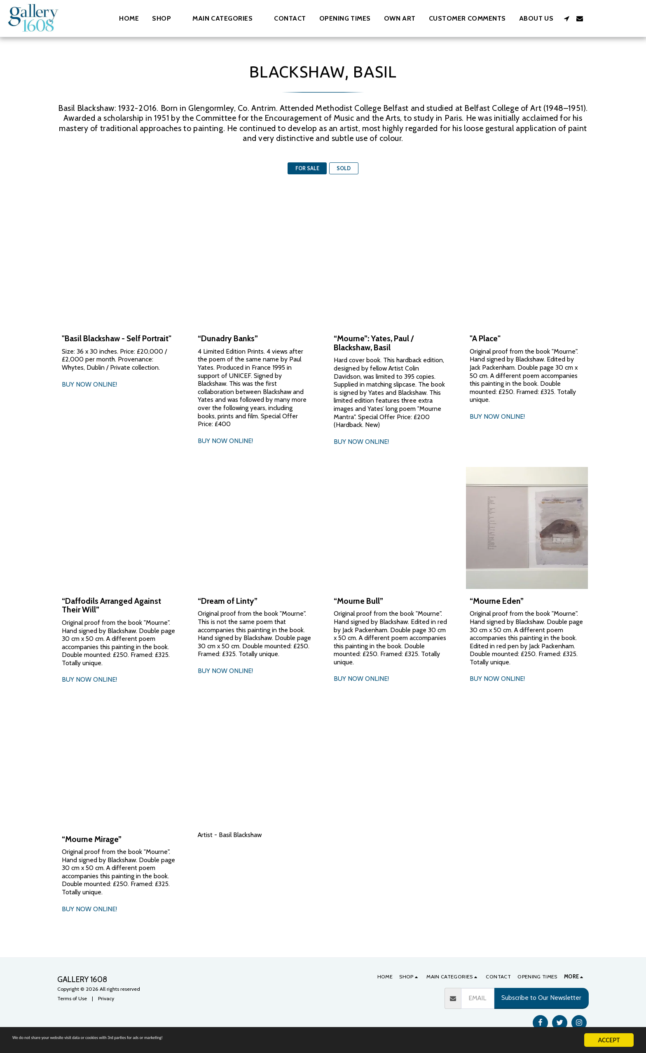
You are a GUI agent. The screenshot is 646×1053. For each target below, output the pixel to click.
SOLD (344, 168)
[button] (226, 18)
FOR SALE (307, 168)
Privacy (106, 998)
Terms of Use (72, 998)
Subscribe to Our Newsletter (541, 997)
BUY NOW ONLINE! (89, 384)
